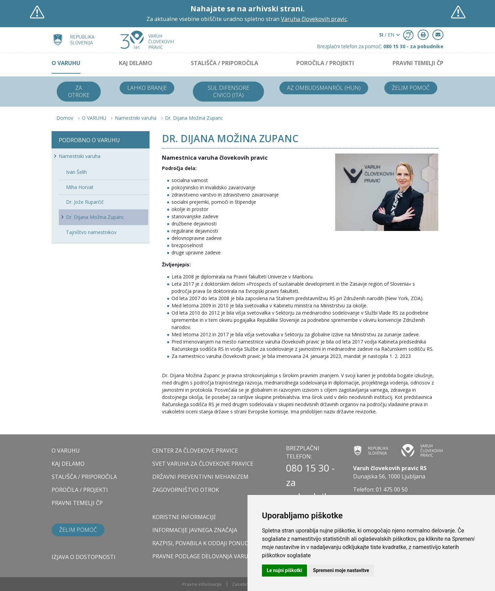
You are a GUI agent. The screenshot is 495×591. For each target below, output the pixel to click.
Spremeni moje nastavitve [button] (341, 570)
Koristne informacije (184, 517)
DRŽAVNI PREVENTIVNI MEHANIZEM (200, 477)
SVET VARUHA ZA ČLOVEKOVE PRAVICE (202, 463)
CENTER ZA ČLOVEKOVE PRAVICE (195, 450)
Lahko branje (147, 88)
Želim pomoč (411, 88)
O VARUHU (66, 63)
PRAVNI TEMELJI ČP (418, 63)
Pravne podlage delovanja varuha (204, 556)
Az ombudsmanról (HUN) (324, 88)
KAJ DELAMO (135, 63)
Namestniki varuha (135, 118)
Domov (64, 118)
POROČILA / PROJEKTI (325, 63)
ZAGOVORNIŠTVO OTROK (185, 490)
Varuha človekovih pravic (314, 19)
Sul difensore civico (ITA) (228, 91)
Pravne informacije (202, 584)
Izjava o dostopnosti (84, 557)
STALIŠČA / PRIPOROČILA (224, 63)
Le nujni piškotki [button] (284, 570)
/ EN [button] (386, 34)
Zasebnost (243, 584)
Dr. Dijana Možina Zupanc (194, 118)
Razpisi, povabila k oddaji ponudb (202, 543)
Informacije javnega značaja (194, 530)
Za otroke (78, 91)
